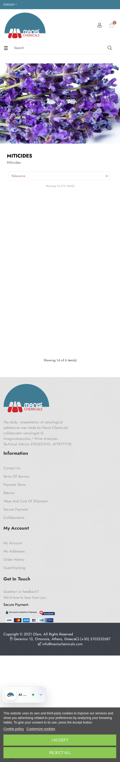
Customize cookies (41, 729)
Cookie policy (13, 729)
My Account (12, 672)
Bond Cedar (76, 254)
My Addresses (14, 680)
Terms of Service (16, 605)
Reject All (60, 753)
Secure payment (15, 638)
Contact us (11, 597)
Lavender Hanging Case (25, 349)
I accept (60, 740)
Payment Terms (14, 613)
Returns (8, 621)
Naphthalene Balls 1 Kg (85, 349)
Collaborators (13, 646)
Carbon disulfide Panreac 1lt (29, 443)
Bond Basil (15, 254)
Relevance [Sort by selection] (60, 176)
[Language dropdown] (10, 5)
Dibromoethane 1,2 (81, 443)
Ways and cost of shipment (25, 630)
